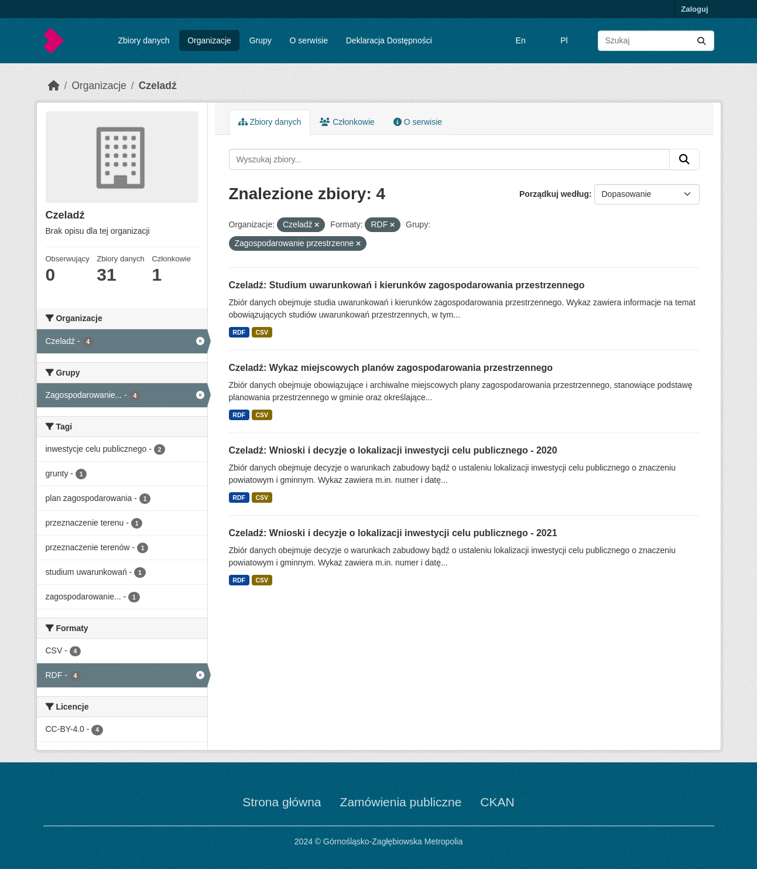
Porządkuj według (554, 194)
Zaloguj (694, 9)
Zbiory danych (143, 40)
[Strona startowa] (54, 85)
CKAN (497, 802)
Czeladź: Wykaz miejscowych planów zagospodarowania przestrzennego (391, 368)
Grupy (260, 40)
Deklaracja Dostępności (389, 40)
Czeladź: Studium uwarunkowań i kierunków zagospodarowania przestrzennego (407, 285)
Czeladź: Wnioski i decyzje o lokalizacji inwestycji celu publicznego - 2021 (393, 533)
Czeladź (158, 85)
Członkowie (347, 122)
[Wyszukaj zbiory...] (656, 40)
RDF (238, 332)
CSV (261, 332)
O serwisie (309, 40)
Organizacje (209, 40)
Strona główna (281, 802)
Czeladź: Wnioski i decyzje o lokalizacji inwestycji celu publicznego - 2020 (393, 450)
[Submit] (701, 40)
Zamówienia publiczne (401, 802)
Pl (563, 40)
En (521, 40)
